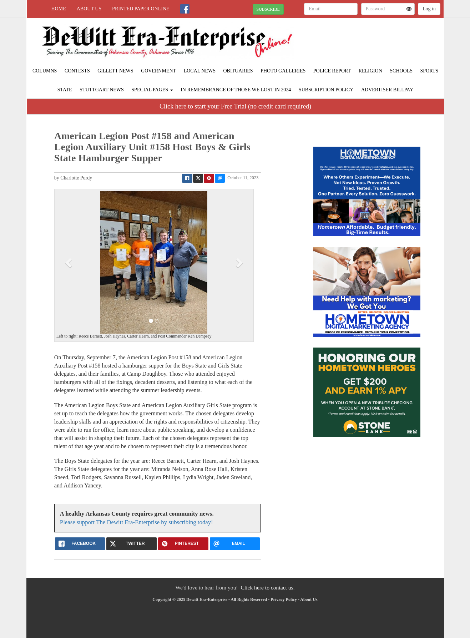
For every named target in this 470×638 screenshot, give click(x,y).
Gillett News (115, 71)
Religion (370, 71)
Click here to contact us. (267, 587)
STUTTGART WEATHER (378, 43)
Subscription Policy (326, 89)
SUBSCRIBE (268, 9)
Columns (44, 71)
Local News (200, 71)
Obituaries (238, 71)
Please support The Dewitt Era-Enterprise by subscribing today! (136, 522)
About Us (89, 8)
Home (58, 8)
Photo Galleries (283, 71)
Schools (401, 71)
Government (158, 71)
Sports (429, 71)
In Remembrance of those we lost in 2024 (236, 89)
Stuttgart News (102, 89)
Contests (77, 71)
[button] (69, 262)
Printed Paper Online (141, 8)
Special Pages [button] (152, 89)
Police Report (332, 71)
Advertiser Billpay (387, 89)
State (64, 89)
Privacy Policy (284, 599)
